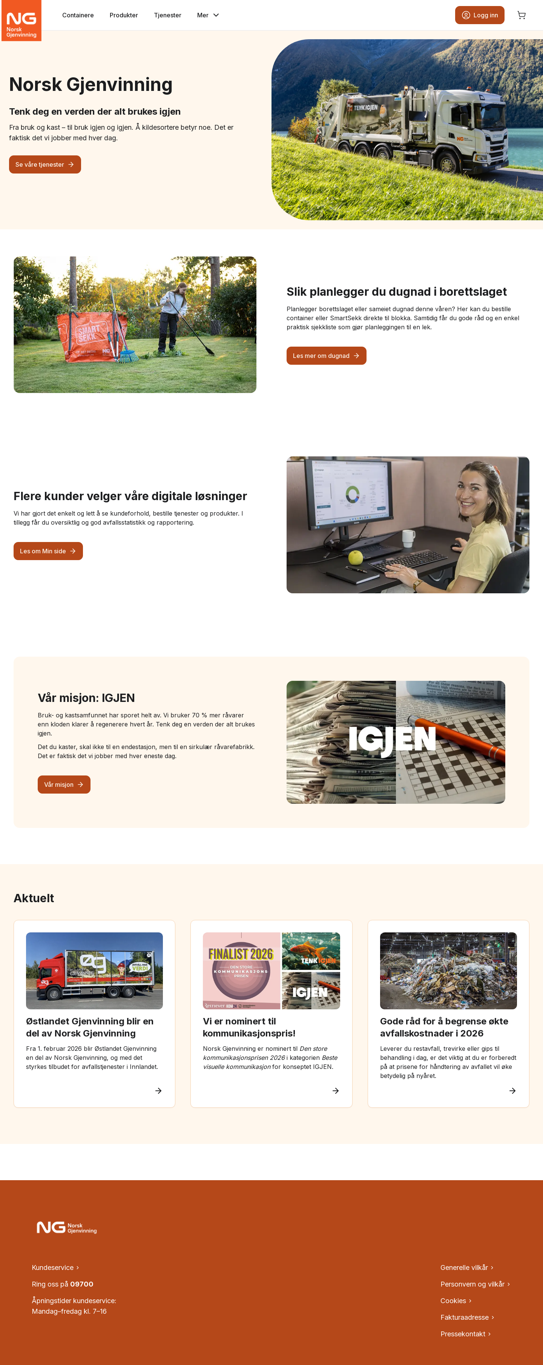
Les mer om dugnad (326, 355)
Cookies (456, 1301)
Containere (78, 15)
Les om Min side (48, 551)
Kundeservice (56, 1267)
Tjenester (167, 15)
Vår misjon (64, 784)
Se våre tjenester (45, 164)
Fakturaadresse (467, 1317)
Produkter (124, 15)
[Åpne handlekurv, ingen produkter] (521, 15)
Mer (209, 15)
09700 (82, 1284)
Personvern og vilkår (475, 1284)
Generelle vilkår (467, 1267)
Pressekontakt (466, 1334)
